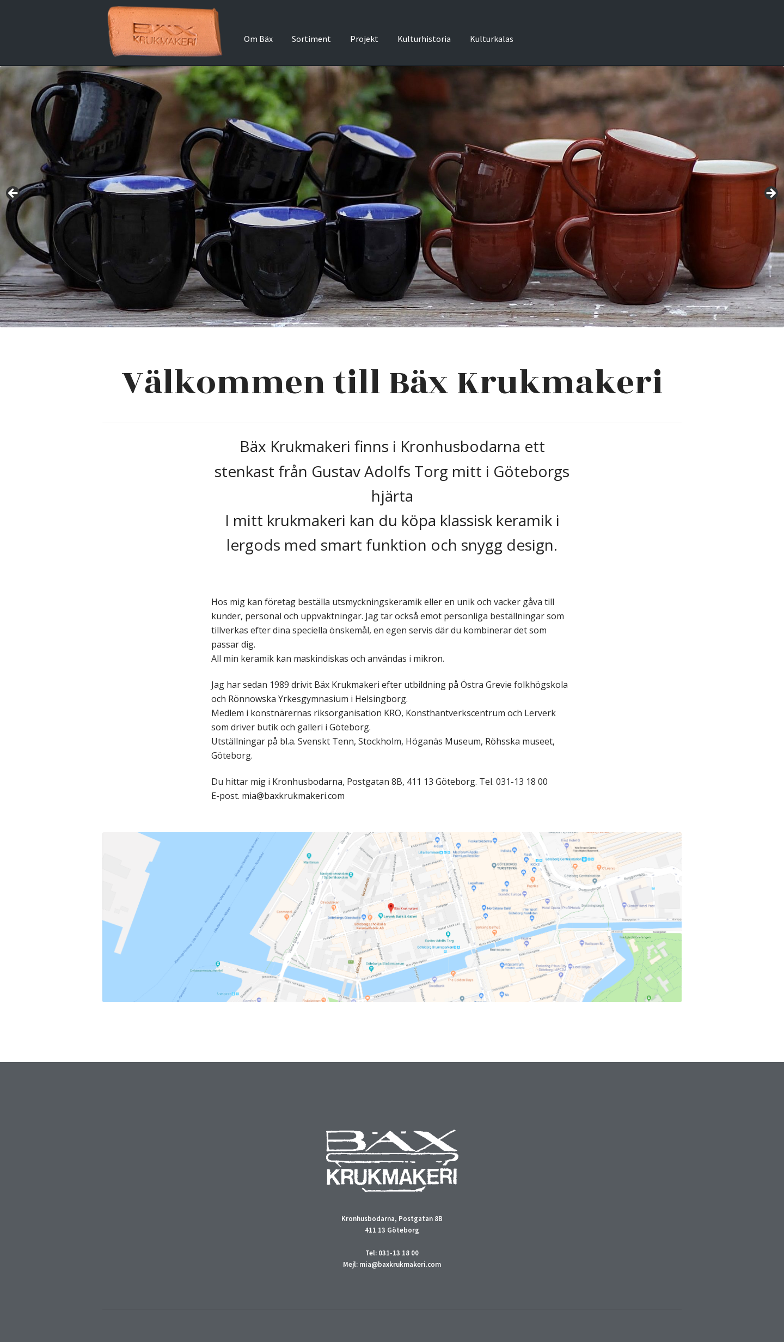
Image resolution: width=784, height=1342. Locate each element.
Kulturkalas (491, 38)
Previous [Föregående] (13, 194)
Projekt (364, 38)
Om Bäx (258, 38)
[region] (392, 196)
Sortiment (311, 38)
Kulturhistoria (424, 38)
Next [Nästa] (770, 194)
